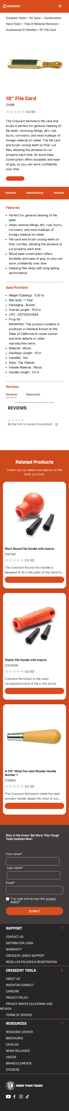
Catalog (12, 1044)
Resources (33, 394)
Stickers (12, 1069)
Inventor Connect (20, 985)
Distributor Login (19, 943)
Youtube (7, 1096)
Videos (11, 1057)
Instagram (20, 1096)
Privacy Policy (17, 997)
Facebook (14, 1096)
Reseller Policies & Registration (31, 962)
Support (14, 928)
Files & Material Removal (40, 24)
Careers (12, 991)
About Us (13, 978)
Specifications (34, 193)
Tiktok (27, 1096)
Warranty (14, 949)
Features (10, 193)
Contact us (14, 936)
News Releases (18, 1050)
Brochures (14, 1038)
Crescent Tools (16, 18)
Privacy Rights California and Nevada (26, 1006)
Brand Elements (18, 1063)
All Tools (34, 18)
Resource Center (19, 1032)
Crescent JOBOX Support (25, 955)
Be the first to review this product (33, 424)
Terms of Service (19, 1015)
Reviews (59, 193)
